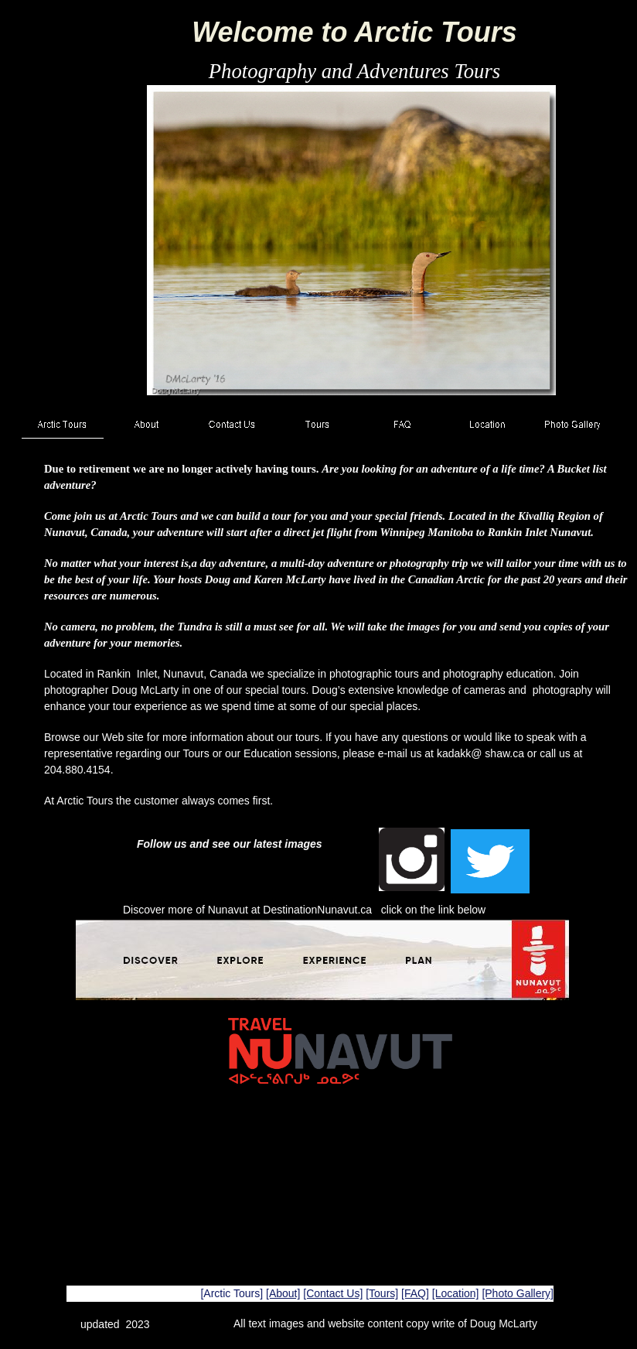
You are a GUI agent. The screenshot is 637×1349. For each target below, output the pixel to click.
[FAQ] (415, 1293)
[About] (283, 1293)
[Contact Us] (333, 1293)
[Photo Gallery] (518, 1293)
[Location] (455, 1293)
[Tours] (382, 1293)
